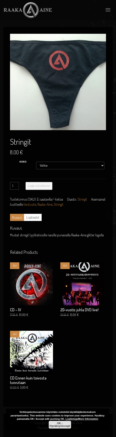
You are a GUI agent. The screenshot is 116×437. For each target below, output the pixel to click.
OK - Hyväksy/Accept (59, 425)
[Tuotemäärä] (14, 186)
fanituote (30, 204)
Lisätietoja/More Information (81, 419)
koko (23, 162)
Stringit (82, 199)
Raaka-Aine (45, 204)
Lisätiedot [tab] (32, 217)
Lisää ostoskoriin (39, 185)
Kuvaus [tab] (17, 217)
